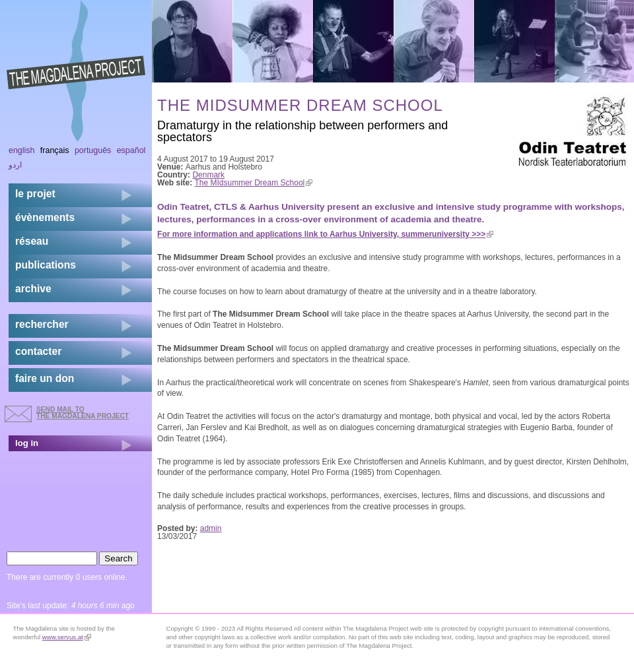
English (22, 150)
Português (93, 150)
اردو (15, 165)
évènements (45, 217)
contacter (38, 351)
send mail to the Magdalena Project (82, 413)
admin (211, 528)
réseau (31, 241)
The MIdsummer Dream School (254, 182)
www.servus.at (66, 637)
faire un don (44, 378)
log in (26, 443)
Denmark (208, 174)
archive (33, 288)
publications (45, 264)
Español (131, 150)
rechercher (42, 324)
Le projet (35, 193)
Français (54, 150)
